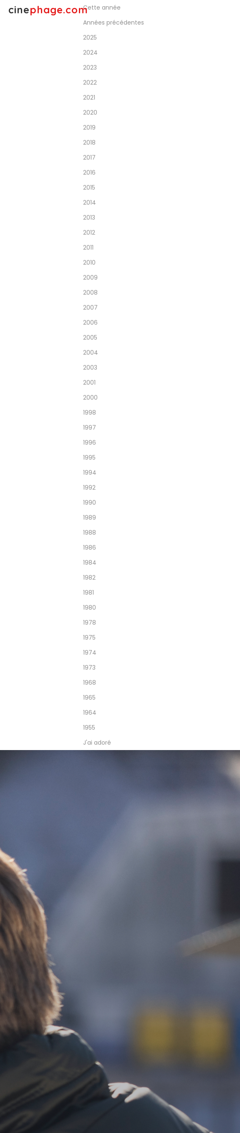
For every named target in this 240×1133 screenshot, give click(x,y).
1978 (89, 622)
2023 (90, 67)
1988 (89, 532)
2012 (89, 232)
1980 (89, 607)
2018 (89, 142)
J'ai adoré (97, 742)
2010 (89, 262)
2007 (90, 307)
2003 (90, 367)
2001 (89, 382)
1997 (89, 427)
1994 (89, 472)
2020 (90, 112)
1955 (89, 727)
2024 (90, 52)
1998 (89, 412)
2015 (89, 187)
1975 (89, 637)
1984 (89, 562)
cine (48, 9)
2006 (90, 322)
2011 (88, 247)
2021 (89, 97)
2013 (89, 217)
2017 (89, 157)
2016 (89, 172)
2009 (90, 277)
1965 (89, 697)
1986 (89, 547)
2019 (89, 127)
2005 (90, 337)
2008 (90, 292)
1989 (89, 517)
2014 (89, 202)
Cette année (102, 7)
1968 (89, 682)
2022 (90, 82)
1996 (89, 442)
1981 (88, 592)
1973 (89, 667)
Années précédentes (113, 22)
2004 (90, 352)
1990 (89, 502)
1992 (89, 487)
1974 (89, 652)
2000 (90, 397)
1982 (89, 577)
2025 (90, 37)
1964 (89, 712)
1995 (89, 457)
